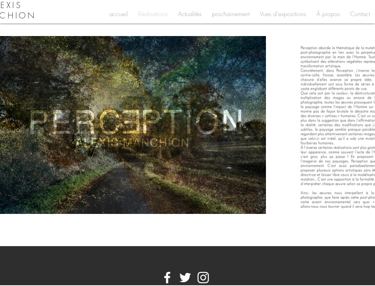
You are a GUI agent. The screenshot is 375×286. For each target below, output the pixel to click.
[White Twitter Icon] (185, 277)
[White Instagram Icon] (203, 277)
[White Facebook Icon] (167, 277)
